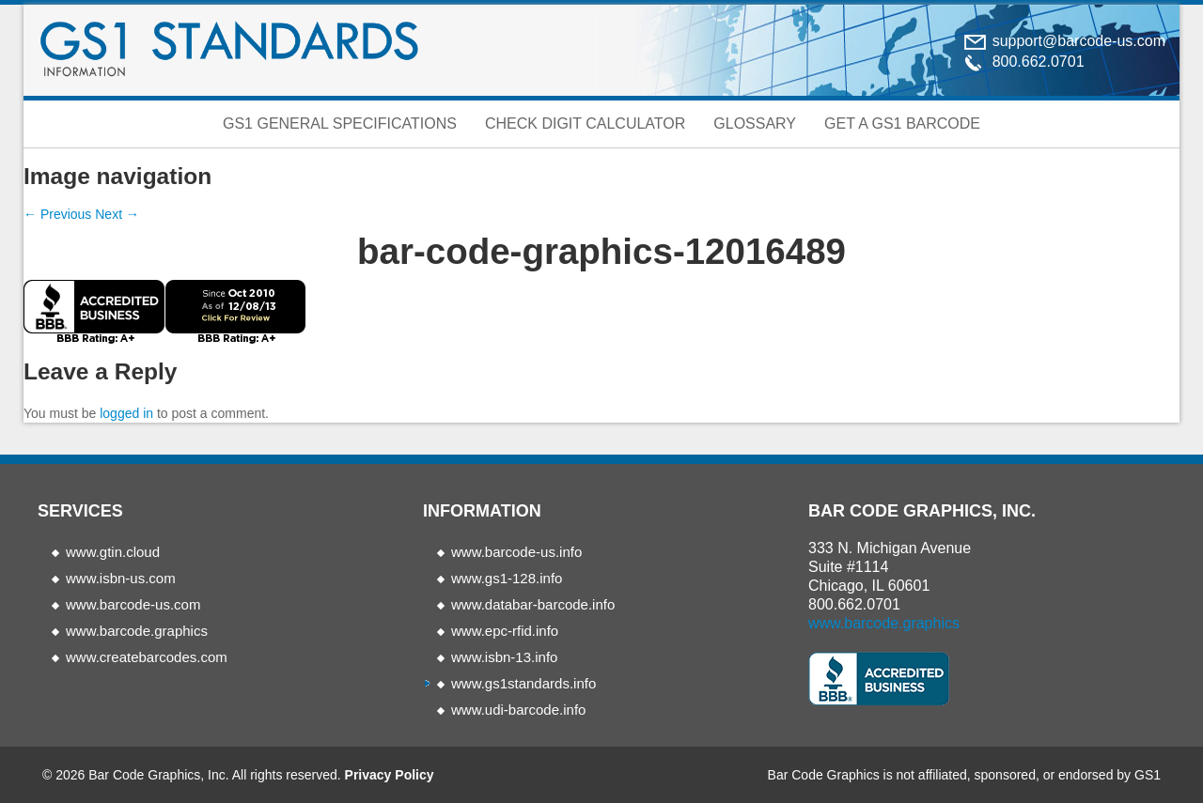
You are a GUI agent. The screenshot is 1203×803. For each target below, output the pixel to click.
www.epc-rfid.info (504, 631)
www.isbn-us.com (121, 578)
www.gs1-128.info (506, 578)
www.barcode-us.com (133, 604)
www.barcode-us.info (516, 552)
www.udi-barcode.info (518, 710)
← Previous (57, 214)
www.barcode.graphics (137, 631)
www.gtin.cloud (113, 552)
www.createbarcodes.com (146, 657)
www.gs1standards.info (523, 683)
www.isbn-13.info (504, 657)
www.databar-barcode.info (533, 604)
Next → (117, 214)
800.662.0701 (854, 604)
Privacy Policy (389, 774)
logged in (126, 413)
